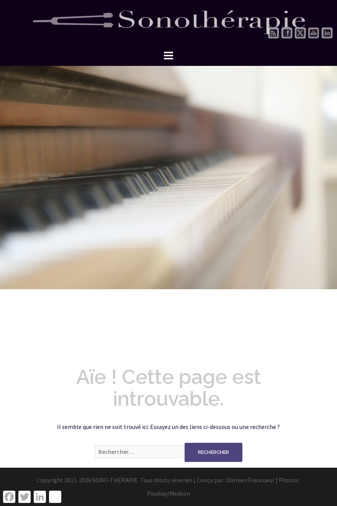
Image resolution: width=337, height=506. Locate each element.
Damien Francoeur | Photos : (264, 480)
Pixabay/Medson (168, 493)
